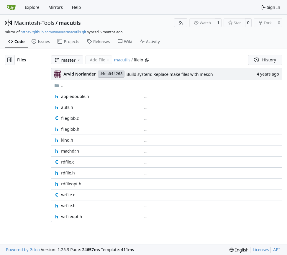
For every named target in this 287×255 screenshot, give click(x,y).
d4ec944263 (111, 74)
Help (76, 7)
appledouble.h (75, 96)
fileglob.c (70, 118)
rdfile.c (67, 162)
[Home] (11, 7)
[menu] (239, 250)
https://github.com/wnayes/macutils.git (53, 32)
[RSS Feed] (181, 22)
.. (58, 85)
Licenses (261, 249)
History (265, 60)
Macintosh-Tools (34, 23)
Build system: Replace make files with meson (170, 74)
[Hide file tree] (10, 60)
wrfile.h (68, 205)
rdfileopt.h (71, 184)
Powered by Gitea (23, 249)
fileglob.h (70, 129)
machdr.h (70, 151)
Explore (32, 7)
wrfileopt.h (71, 216)
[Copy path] (147, 60)
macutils (70, 23)
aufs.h (67, 107)
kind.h (67, 140)
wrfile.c (68, 194)
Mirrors (55, 7)
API (276, 249)
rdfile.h (68, 173)
